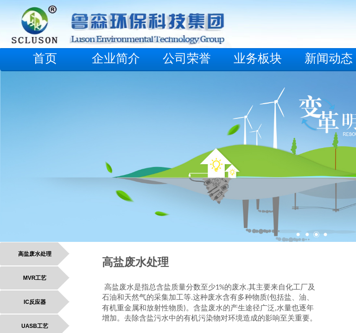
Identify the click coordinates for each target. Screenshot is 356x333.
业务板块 (258, 58)
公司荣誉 (187, 58)
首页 (45, 58)
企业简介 (116, 58)
